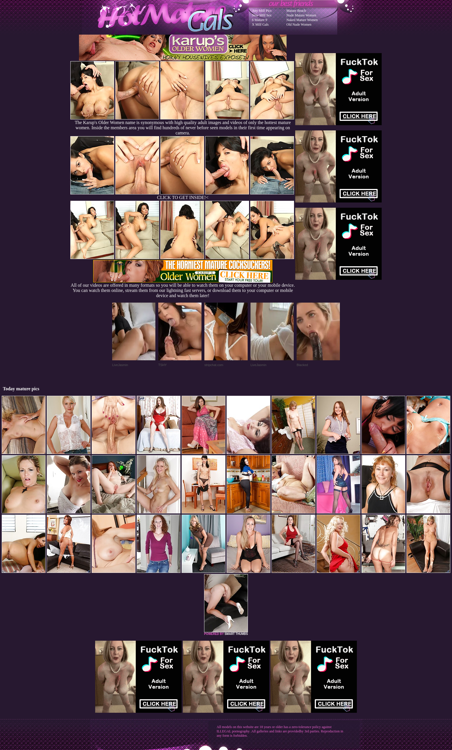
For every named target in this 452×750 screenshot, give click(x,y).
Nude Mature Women (301, 15)
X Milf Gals (260, 24)
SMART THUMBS (236, 633)
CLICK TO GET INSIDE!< (182, 197)
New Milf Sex (262, 15)
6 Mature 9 (259, 20)
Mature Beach (296, 11)
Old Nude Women (299, 24)
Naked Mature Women (302, 20)
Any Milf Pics (262, 11)
